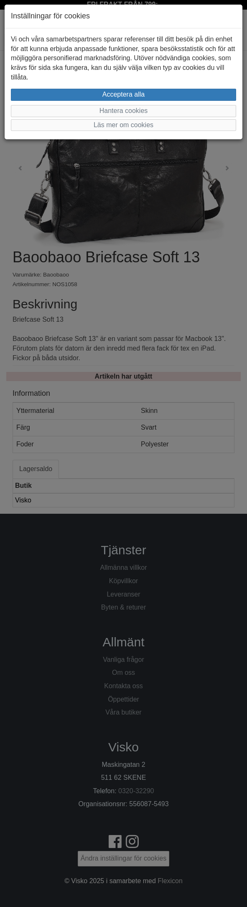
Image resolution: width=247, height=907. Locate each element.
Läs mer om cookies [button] (123, 124)
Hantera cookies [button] (123, 110)
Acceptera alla (123, 94)
